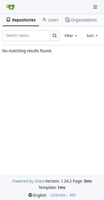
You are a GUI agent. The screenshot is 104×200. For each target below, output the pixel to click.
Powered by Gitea (28, 181)
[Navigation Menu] (95, 6)
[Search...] (54, 35)
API (73, 195)
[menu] (37, 195)
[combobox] (71, 35)
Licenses (58, 195)
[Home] (10, 7)
